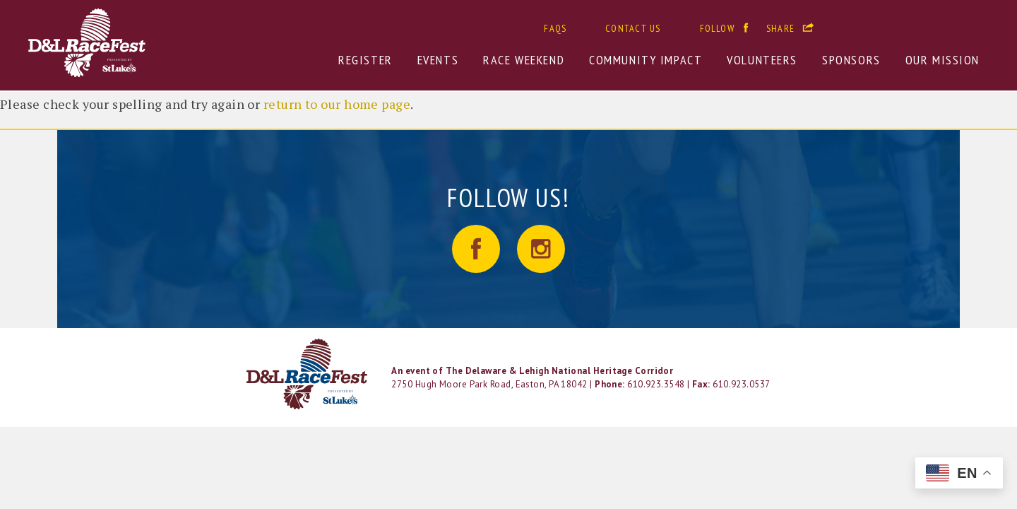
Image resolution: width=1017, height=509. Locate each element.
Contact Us (632, 28)
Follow (717, 28)
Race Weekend (523, 60)
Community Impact (645, 60)
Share (780, 28)
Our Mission (942, 60)
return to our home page (336, 103)
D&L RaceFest (152, 42)
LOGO (308, 374)
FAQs (555, 28)
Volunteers (762, 60)
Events (437, 60)
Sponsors (851, 60)
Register (365, 60)
